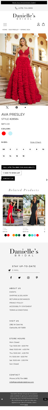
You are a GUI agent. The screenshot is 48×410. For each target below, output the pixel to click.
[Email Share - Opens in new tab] (25, 107)
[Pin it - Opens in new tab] (16, 107)
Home (4, 30)
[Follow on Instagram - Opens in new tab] (28, 278)
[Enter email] (24, 270)
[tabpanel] (24, 69)
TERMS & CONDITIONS (19, 311)
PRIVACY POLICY (16, 304)
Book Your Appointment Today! (24, 2)
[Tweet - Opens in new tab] (7, 107)
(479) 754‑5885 (22, 382)
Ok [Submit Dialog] (45, 403)
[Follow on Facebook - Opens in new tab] (10, 278)
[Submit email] (10, 271)
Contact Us (8, 178)
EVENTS (13, 292)
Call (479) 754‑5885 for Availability (19, 167)
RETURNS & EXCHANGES (20, 300)
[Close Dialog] (2, 403)
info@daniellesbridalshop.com (22, 386)
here (26, 408)
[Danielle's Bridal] (24, 16)
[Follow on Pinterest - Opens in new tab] (37, 278)
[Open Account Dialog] (38, 24)
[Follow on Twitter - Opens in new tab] (19, 278)
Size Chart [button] (35, 142)
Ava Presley (14, 30)
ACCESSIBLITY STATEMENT (21, 308)
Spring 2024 (25, 30)
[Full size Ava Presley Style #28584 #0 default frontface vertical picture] (24, 69)
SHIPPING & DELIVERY (19, 296)
